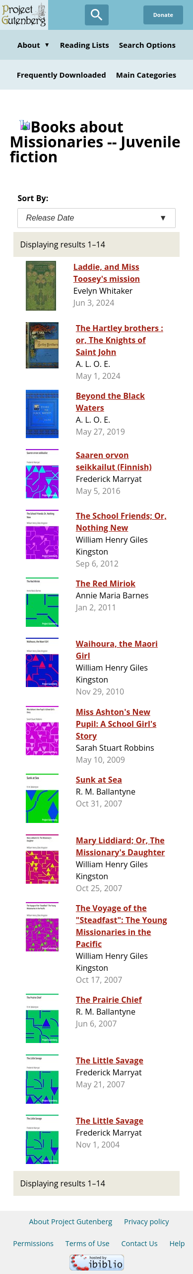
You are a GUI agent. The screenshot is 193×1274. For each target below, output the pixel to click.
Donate (163, 14)
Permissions (33, 1243)
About (33, 45)
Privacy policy (146, 1221)
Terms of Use (87, 1243)
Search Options (147, 45)
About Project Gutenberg (70, 1221)
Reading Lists (84, 45)
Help (177, 1243)
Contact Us (139, 1243)
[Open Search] (97, 14)
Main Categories (146, 75)
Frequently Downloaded (61, 75)
